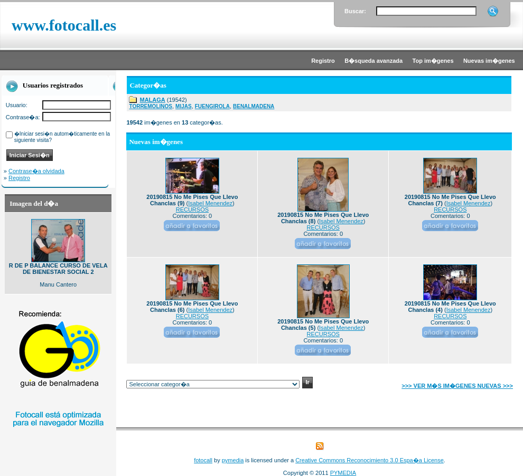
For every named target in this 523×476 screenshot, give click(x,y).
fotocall (203, 460)
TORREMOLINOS (150, 106)
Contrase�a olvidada (36, 171)
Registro (19, 178)
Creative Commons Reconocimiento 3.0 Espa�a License (369, 460)
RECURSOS (192, 209)
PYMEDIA (343, 473)
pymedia (233, 460)
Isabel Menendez (210, 203)
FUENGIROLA (212, 106)
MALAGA (152, 100)
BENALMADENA (253, 106)
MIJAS (183, 106)
